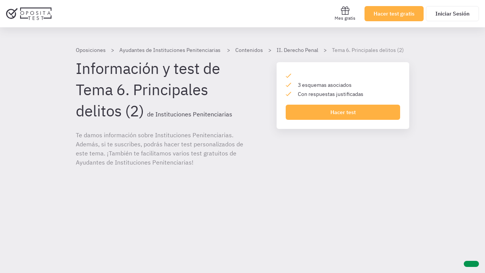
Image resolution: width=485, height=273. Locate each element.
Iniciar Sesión (452, 13)
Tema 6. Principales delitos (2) (368, 50)
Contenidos (249, 50)
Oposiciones (91, 50)
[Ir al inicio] (29, 13)
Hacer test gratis (394, 13)
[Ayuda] (471, 264)
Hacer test (343, 112)
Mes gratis (345, 13)
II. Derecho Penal (297, 50)
